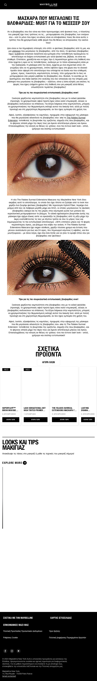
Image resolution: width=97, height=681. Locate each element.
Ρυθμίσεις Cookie (10, 638)
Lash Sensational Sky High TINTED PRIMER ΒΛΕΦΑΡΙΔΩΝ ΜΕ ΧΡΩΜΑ (35, 409)
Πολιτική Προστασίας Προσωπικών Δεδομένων (22, 631)
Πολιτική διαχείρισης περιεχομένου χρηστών (67, 638)
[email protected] (9, 676)
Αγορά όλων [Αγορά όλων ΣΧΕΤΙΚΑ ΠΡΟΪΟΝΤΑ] (48, 362)
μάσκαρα (16, 51)
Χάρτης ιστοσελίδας (61, 618)
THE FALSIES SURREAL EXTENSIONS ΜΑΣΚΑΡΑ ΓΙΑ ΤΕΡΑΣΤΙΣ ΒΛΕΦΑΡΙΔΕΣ (64, 409)
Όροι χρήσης (54, 631)
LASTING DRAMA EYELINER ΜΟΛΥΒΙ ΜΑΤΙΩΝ (85, 409)
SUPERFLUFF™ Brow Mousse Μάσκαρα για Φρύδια (9, 409)
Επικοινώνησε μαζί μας (16, 625)
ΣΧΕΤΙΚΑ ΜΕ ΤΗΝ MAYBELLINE (18, 618)
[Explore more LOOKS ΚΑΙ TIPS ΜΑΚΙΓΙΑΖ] (14, 463)
